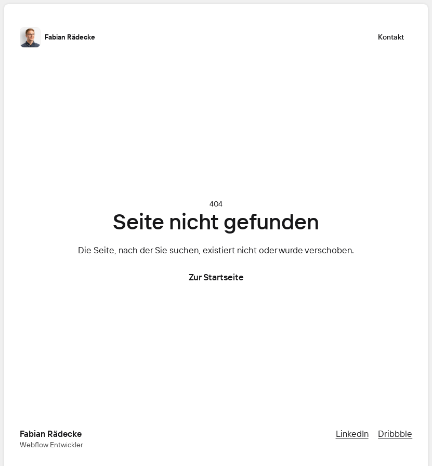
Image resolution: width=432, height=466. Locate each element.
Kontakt (391, 37)
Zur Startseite (216, 276)
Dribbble (395, 433)
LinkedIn (352, 433)
